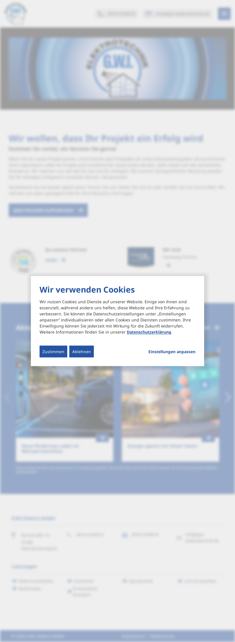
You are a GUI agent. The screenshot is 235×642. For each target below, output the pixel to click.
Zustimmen (53, 351)
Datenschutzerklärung (149, 332)
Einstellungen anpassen (171, 352)
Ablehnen (81, 351)
